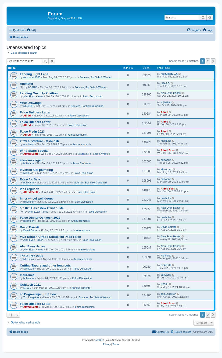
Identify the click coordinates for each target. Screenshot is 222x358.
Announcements (77, 134)
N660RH (28, 106)
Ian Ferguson (29, 189)
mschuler (28, 144)
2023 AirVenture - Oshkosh (39, 141)
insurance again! (32, 160)
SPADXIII (28, 268)
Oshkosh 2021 (30, 284)
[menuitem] (31, 30)
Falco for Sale (30, 179)
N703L (27, 287)
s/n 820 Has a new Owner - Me (42, 208)
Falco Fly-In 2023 (32, 131)
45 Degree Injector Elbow (38, 294)
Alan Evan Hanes (33, 96)
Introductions (83, 230)
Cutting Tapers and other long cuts (45, 265)
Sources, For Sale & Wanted (96, 77)
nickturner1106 (31, 77)
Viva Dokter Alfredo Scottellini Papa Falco (50, 237)
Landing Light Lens (34, 74)
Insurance (27, 275)
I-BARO (32, 87)
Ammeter (26, 83)
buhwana (28, 163)
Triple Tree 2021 (31, 256)
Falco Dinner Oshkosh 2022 (40, 217)
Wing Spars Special (34, 150)
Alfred (27, 115)
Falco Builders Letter (35, 112)
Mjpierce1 (29, 173)
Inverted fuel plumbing (36, 170)
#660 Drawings (30, 103)
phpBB (98, 340)
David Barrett (29, 227)
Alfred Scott (30, 153)
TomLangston (31, 297)
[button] (213, 61)
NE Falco (28, 259)
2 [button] (208, 61)
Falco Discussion (92, 96)
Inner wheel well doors (36, 198)
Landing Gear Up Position (39, 93)
